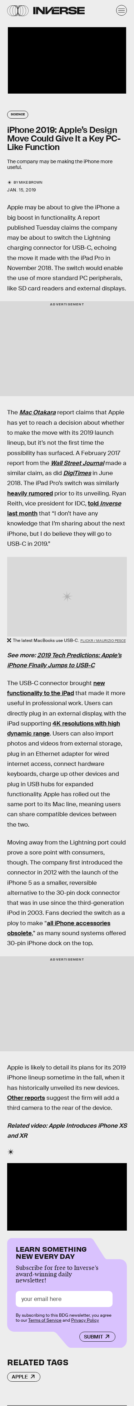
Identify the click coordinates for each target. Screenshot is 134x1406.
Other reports (26, 1098)
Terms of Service (44, 1320)
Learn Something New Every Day (51, 1252)
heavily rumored (30, 493)
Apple (20, 1376)
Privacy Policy (85, 1320)
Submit (93, 1336)
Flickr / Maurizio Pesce (103, 640)
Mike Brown (31, 182)
